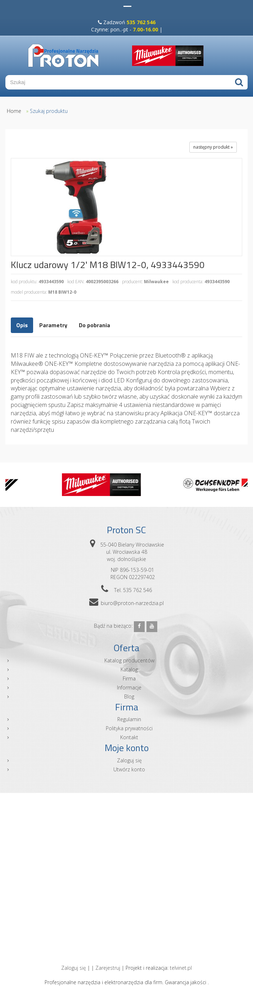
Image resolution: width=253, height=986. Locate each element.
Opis (22, 325)
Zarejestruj (107, 967)
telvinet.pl (181, 967)
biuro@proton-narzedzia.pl (132, 603)
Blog (129, 696)
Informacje (129, 687)
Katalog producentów (129, 660)
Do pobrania (94, 325)
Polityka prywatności (129, 728)
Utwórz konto (129, 769)
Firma (129, 678)
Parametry (53, 325)
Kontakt (129, 737)
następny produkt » (213, 147)
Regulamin (129, 719)
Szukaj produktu (49, 111)
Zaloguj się (129, 760)
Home (14, 111)
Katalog (129, 669)
